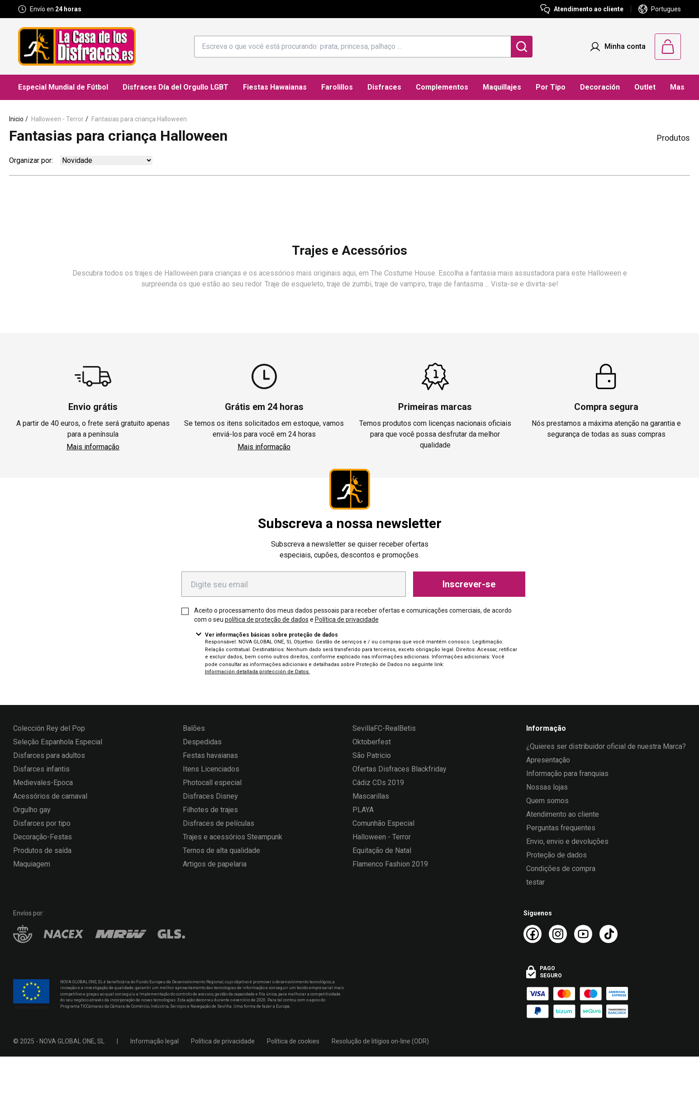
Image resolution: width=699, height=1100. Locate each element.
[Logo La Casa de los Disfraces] (77, 46)
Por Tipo (551, 87)
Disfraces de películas (218, 823)
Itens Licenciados (211, 769)
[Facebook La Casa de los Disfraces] (532, 934)
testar (535, 882)
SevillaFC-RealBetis (384, 728)
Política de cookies (293, 1041)
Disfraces (384, 87)
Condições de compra (560, 868)
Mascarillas (370, 796)
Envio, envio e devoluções (567, 841)
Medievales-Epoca (43, 782)
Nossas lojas (547, 787)
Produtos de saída (42, 850)
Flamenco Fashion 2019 (390, 864)
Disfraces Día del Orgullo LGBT (175, 87)
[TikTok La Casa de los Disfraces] (608, 934)
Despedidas (202, 742)
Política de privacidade (347, 619)
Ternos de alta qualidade (221, 850)
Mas (677, 87)
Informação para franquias (567, 773)
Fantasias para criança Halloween (139, 119)
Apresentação (548, 760)
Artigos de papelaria (215, 864)
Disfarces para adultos (49, 755)
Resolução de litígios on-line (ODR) (380, 1041)
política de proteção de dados (267, 619)
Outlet (645, 87)
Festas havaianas (210, 755)
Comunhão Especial (383, 823)
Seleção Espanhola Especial (57, 742)
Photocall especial (212, 782)
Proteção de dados (556, 855)
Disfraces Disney (210, 796)
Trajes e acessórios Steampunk (232, 837)
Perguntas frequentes (560, 828)
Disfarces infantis (41, 769)
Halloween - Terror (57, 119)
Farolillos (337, 87)
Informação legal (154, 1041)
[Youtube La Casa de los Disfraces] (583, 934)
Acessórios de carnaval (50, 796)
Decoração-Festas (42, 837)
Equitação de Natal (381, 850)
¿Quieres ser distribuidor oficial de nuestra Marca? (606, 746)
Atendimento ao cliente (562, 814)
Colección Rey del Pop (49, 728)
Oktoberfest (371, 742)
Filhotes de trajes (210, 809)
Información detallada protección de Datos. (257, 672)
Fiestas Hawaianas (275, 87)
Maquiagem (31, 864)
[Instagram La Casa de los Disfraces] (558, 934)
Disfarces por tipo (42, 823)
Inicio (16, 119)
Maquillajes (502, 87)
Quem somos (547, 800)
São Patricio (371, 755)
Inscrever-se (468, 584)
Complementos (442, 87)
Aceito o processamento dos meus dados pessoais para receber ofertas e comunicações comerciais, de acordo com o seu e (353, 615)
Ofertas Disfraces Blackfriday (399, 769)
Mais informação (93, 447)
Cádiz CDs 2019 (378, 782)
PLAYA (363, 809)
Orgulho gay (32, 809)
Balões (194, 728)
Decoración (600, 87)
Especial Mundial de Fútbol (63, 87)
